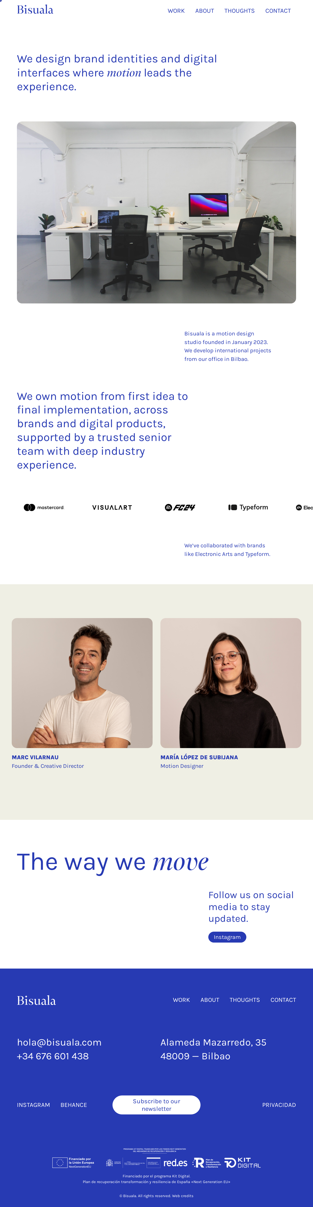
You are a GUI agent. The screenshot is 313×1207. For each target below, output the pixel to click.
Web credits (182, 1195)
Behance (73, 1104)
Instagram (33, 1104)
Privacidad (279, 1104)
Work (181, 999)
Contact (283, 999)
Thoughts (245, 999)
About (210, 999)
